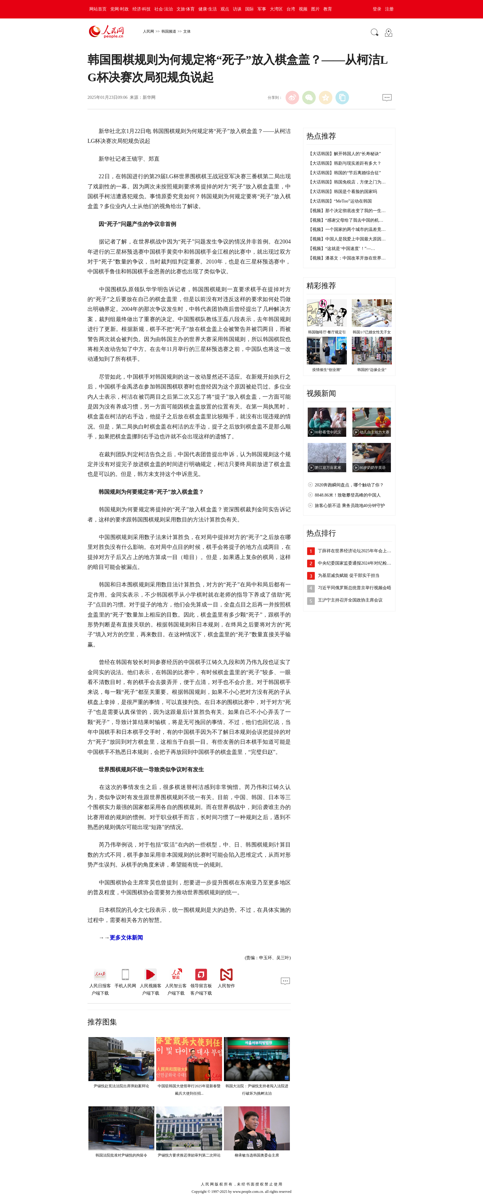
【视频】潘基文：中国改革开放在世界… (347, 258)
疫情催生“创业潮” (327, 370)
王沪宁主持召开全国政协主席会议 (350, 600)
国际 (249, 9)
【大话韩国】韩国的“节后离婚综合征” (344, 173)
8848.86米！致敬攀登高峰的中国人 (348, 495)
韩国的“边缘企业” (372, 370)
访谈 (237, 9)
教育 (327, 9)
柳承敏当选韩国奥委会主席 (257, 1155)
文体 (187, 31)
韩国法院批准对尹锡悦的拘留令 (121, 1155)
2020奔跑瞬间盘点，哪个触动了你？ (349, 485)
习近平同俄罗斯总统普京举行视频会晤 (354, 587)
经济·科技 (141, 9)
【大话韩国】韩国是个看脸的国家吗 (342, 191)
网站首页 (98, 9)
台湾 (290, 9)
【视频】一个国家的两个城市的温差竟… (347, 229)
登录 (377, 9)
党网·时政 (119, 9)
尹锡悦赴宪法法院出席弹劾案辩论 (121, 1086)
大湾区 (276, 9)
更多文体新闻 (126, 938)
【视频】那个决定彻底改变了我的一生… (347, 210)
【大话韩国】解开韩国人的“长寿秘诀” (344, 153)
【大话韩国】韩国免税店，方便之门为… (347, 182)
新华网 (149, 97)
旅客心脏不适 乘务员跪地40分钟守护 (350, 505)
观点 (225, 9)
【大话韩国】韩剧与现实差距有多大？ (344, 163)
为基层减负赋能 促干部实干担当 (349, 575)
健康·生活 (207, 9)
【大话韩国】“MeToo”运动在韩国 (340, 201)
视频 (303, 9)
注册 (389, 9)
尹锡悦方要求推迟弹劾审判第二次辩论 (189, 1155)
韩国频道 (168, 31)
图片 (315, 9)
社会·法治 (163, 9)
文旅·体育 (186, 9)
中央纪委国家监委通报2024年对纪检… (354, 563)
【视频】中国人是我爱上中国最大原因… (347, 239)
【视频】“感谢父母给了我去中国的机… (345, 220)
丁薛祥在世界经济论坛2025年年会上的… (357, 551)
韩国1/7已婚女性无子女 (372, 332)
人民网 (148, 31)
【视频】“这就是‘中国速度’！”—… (341, 248)
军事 (262, 9)
